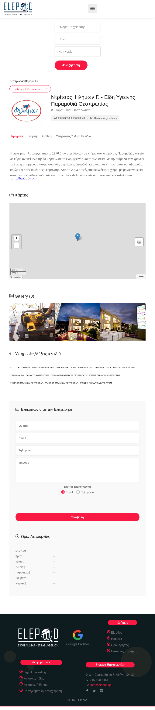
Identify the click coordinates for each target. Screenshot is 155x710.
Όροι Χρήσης (120, 646)
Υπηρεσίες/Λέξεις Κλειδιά (75, 136)
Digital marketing (34, 673)
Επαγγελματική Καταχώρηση (42, 692)
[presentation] (44, 505)
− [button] (16, 246)
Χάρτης (34, 136)
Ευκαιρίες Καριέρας (124, 652)
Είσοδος (116, 633)
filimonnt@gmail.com (103, 118)
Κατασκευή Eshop (35, 685)
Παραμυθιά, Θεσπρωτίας (70, 110)
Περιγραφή (17, 136)
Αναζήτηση (71, 65)
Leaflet (141, 277)
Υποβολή (77, 517)
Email (67, 492)
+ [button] (16, 239)
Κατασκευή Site (33, 679)
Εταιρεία (116, 639)
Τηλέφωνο (85, 492)
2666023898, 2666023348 (69, 118)
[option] (77, 323)
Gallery (48, 136)
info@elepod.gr (100, 685)
